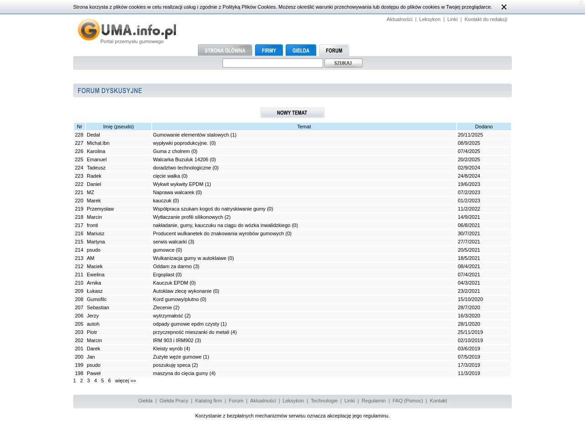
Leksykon (429, 19)
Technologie (324, 400)
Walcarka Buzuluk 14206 (180, 159)
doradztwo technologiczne (182, 167)
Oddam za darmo (172, 266)
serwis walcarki (170, 241)
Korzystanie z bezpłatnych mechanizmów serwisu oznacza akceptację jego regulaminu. (292, 415)
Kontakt (438, 400)
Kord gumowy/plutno (176, 299)
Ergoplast (163, 274)
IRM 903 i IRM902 (173, 340)
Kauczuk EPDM (170, 283)
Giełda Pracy (174, 400)
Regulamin (374, 400)
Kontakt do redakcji (485, 19)
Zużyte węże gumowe (177, 357)
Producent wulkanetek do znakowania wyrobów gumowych (218, 233)
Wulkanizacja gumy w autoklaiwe (190, 258)
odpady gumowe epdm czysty (186, 324)
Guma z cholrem (171, 151)
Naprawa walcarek (173, 192)
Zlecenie (162, 307)
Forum (236, 400)
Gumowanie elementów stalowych (191, 134)
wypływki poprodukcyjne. (181, 143)
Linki (452, 19)
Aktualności (399, 19)
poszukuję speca (172, 365)
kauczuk (162, 200)
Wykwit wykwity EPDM (178, 184)
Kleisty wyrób (168, 348)
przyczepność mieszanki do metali (191, 332)
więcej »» (125, 380)
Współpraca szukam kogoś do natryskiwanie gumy (209, 209)
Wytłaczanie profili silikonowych (188, 217)
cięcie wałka (167, 176)
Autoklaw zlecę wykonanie (182, 291)
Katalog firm (208, 400)
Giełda (145, 400)
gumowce (164, 250)
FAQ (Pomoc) (408, 400)
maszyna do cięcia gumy (180, 373)
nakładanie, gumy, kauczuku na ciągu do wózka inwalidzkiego (222, 225)
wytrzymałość (168, 315)
